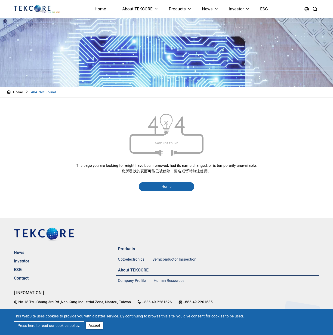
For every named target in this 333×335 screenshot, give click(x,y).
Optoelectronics (131, 259)
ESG (264, 8)
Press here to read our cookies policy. (49, 325)
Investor (236, 8)
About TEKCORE (137, 8)
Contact (21, 278)
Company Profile (132, 280)
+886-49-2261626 (157, 302)
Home (100, 8)
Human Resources (169, 280)
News (207, 8)
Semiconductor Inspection (174, 259)
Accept (94, 325)
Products (177, 8)
